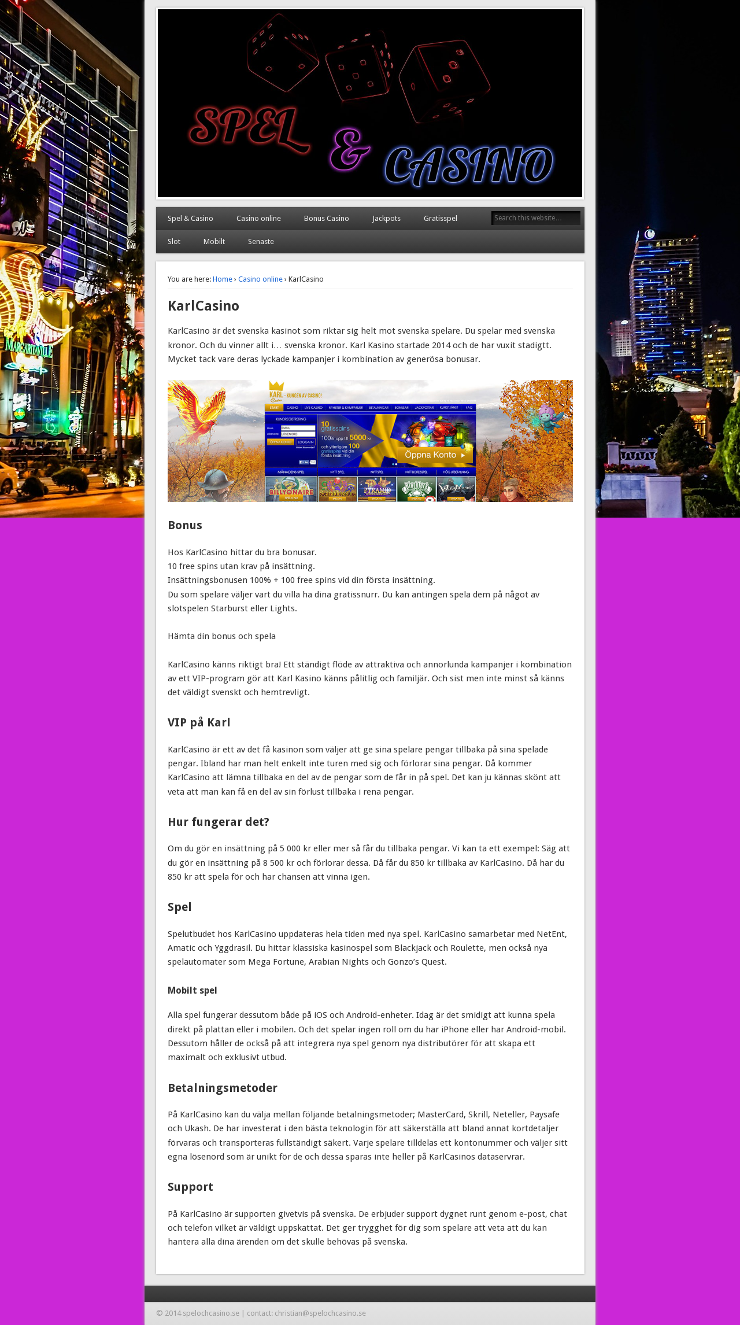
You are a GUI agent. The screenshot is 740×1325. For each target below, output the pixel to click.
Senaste (261, 241)
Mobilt (214, 241)
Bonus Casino (326, 218)
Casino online (258, 218)
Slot (174, 241)
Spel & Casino (190, 218)
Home (222, 279)
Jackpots (386, 218)
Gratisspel (440, 218)
